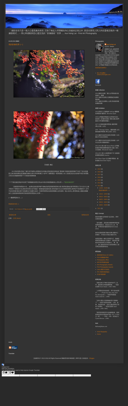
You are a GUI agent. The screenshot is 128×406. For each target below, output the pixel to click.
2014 (99, 183)
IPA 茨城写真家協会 (103, 272)
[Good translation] (5, 372)
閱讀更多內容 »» (14, 204)
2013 (99, 185)
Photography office (103, 260)
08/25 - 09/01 (103, 199)
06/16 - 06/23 (103, 202)
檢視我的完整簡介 (101, 67)
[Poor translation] (11, 372)
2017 (99, 174)
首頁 (49, 215)
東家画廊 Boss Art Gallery (105, 255)
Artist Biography (102, 331)
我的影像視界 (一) (17, 44)
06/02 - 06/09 (103, 205)
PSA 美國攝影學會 (103, 257)
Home (99, 334)
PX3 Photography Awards (105, 267)
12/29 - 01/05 (103, 188)
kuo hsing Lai (111, 44)
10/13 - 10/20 (103, 194)
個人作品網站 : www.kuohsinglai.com (104, 73)
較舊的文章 (85, 215)
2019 (99, 169)
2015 (99, 180)
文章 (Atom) (17, 218)
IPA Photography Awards (105, 265)
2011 (99, 208)
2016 (99, 177)
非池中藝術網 (101, 274)
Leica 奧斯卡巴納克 (103, 269)
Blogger (91, 358)
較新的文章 (12, 215)
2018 (99, 172)
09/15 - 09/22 (103, 196)
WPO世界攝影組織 (103, 262)
